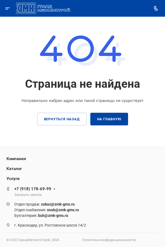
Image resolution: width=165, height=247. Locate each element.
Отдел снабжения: (46, 210)
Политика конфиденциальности (109, 240)
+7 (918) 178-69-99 (32, 188)
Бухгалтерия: (41, 215)
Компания (16, 158)
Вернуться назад (62, 119)
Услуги (13, 178)
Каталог (14, 168)
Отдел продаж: (44, 204)
